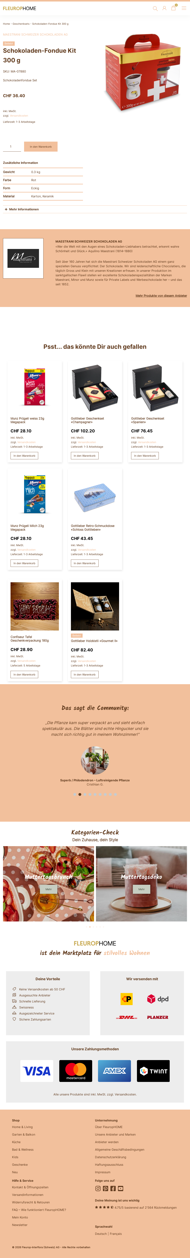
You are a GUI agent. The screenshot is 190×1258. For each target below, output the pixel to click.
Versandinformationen (27, 1195)
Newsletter (19, 1225)
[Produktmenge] (12, 147)
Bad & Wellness (22, 1149)
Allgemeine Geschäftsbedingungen (119, 1149)
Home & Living (22, 1127)
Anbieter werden (107, 1142)
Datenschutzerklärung (110, 1157)
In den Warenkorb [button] (24, 455)
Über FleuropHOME (109, 1127)
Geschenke (20, 1164)
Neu (15, 1172)
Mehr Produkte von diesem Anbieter (161, 296)
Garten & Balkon (23, 1134)
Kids (15, 1157)
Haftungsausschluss (109, 1164)
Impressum (102, 1172)
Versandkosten (19, 115)
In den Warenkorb (41, 146)
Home (6, 23)
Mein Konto (20, 1217)
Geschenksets (21, 23)
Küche (16, 1142)
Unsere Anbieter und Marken (115, 1134)
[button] (74, 794)
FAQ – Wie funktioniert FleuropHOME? (39, 1210)
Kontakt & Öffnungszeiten (30, 1187)
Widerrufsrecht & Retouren (31, 1202)
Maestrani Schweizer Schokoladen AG (35, 34)
